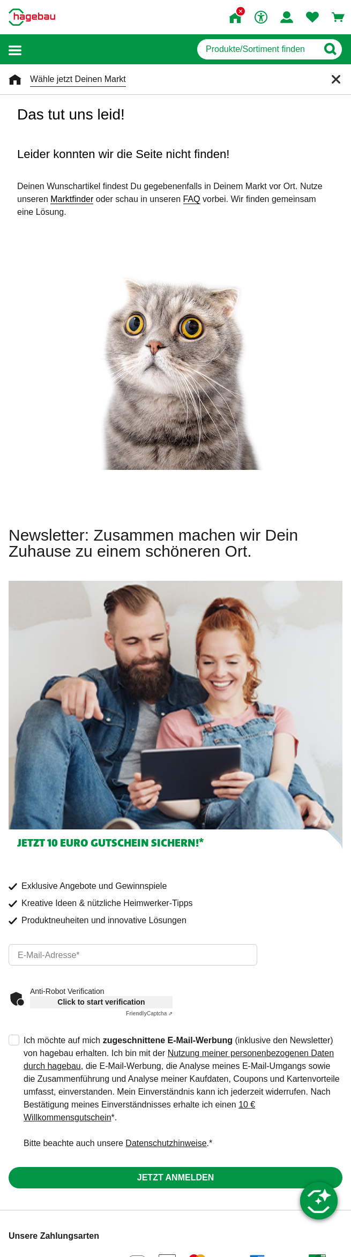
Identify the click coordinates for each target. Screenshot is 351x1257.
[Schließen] (336, 79)
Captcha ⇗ (149, 1013)
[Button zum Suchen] (330, 49)
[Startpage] (32, 17)
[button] (15, 49)
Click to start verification (101, 1002)
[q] (257, 49)
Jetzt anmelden (175, 1177)
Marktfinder (71, 199)
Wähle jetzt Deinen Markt (78, 79)
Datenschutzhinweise (165, 1143)
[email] (133, 955)
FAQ (191, 199)
